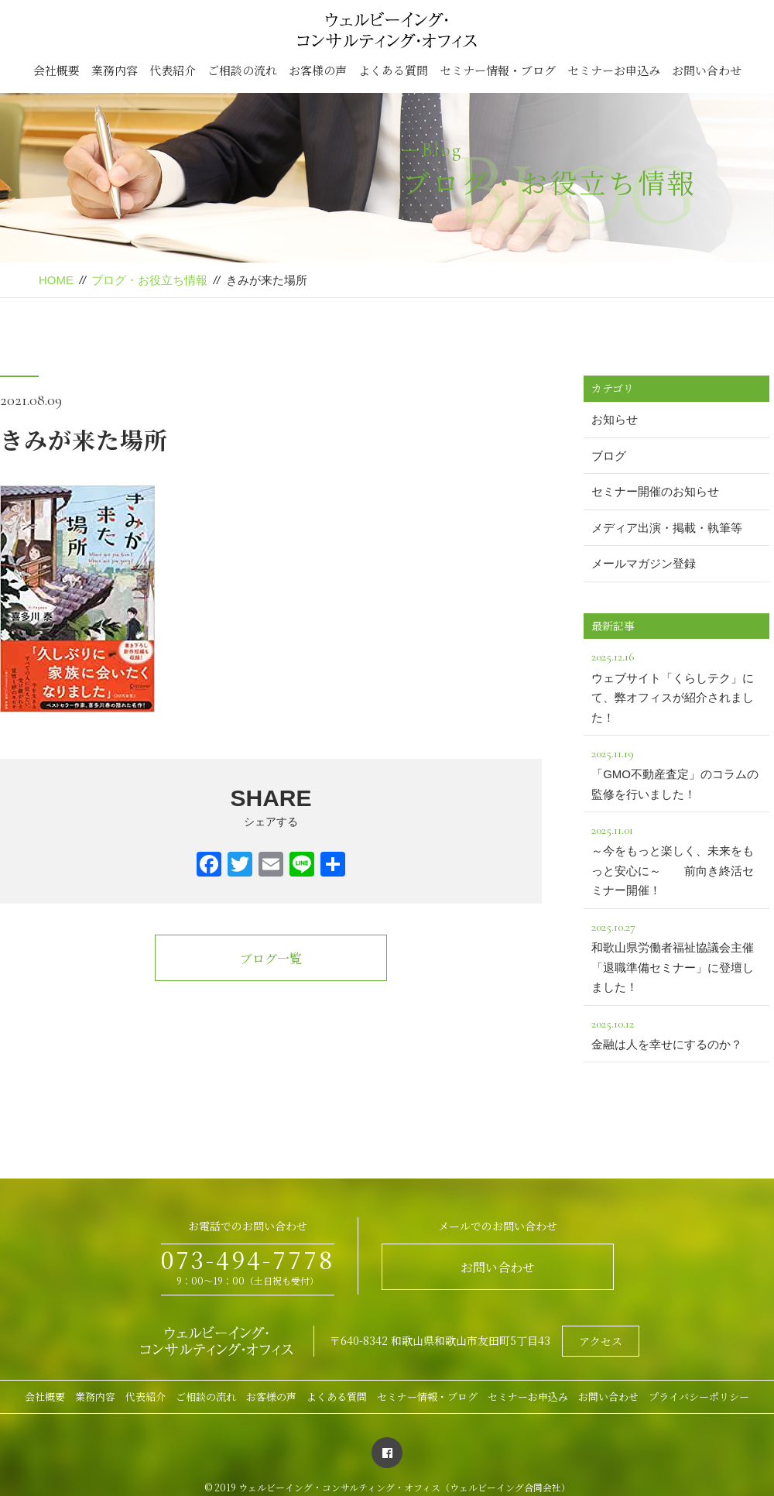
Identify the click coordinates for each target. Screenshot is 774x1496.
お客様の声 (318, 70)
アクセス (600, 1341)
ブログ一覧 (271, 958)
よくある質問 (393, 70)
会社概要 (56, 70)
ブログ (608, 455)
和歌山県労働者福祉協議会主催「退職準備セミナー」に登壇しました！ (676, 955)
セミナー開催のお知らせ (655, 491)
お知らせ (614, 419)
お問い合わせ (706, 70)
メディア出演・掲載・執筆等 (666, 527)
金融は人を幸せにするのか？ (676, 1032)
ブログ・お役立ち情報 (149, 280)
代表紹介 (172, 70)
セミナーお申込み (613, 70)
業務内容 (114, 70)
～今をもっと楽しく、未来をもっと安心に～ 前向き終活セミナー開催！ (676, 858)
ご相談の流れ (242, 70)
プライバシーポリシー (699, 1396)
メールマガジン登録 (643, 563)
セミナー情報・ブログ (498, 70)
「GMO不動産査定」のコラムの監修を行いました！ (676, 772)
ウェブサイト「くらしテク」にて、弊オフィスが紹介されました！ (676, 685)
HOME (56, 280)
